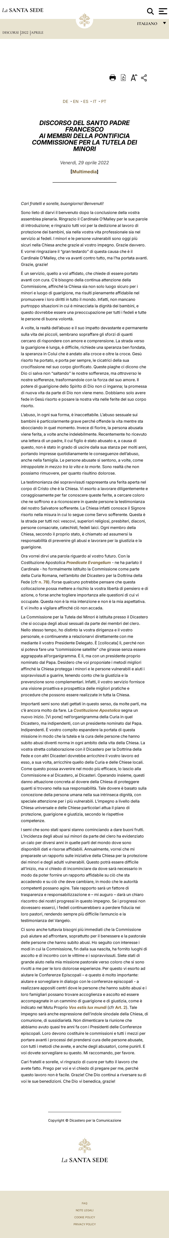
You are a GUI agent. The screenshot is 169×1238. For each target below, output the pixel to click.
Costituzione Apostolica (97, 710)
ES (85, 101)
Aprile (37, 32)
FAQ (84, 1203)
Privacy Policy (85, 1224)
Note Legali (84, 1210)
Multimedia (84, 171)
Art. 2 (120, 1007)
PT (103, 101)
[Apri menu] (162, 11)
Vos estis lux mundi (87, 1007)
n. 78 (43, 581)
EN (76, 101)
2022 (25, 32)
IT (94, 101)
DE (65, 101)
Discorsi (11, 32)
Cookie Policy (84, 1217)
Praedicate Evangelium (88, 562)
